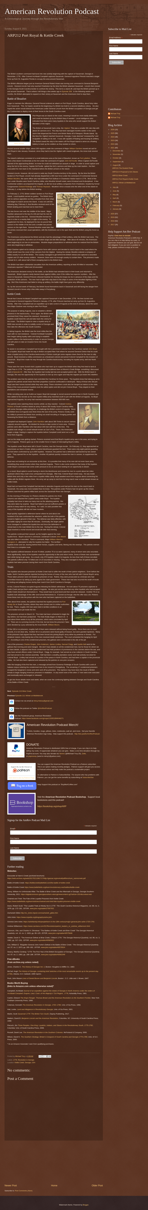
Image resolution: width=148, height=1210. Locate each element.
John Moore (61, 537)
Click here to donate (16, 755)
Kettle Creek (78, 341)
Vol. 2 (33, 967)
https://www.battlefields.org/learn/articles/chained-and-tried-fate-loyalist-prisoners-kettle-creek (43, 901)
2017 (113, 225)
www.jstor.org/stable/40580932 (42, 940)
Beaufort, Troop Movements (78, 225)
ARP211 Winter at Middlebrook (123, 183)
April (114, 198)
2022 (113, 144)
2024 (113, 137)
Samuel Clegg (67, 644)
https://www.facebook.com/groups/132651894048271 (43, 718)
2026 (113, 130)
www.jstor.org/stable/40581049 (53, 955)
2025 (113, 133)
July (114, 187)
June (115, 191)
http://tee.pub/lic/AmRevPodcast (87, 734)
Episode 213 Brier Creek (21, 691)
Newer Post (11, 1185)
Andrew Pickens (89, 432)
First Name (15, 838)
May (114, 195)
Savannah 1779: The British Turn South (33, 1014)
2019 (113, 217)
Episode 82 (17, 372)
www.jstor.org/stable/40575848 (60, 933)
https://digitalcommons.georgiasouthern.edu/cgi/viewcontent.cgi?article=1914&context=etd (56, 894)
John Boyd (93, 349)
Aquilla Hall (81, 644)
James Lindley (55, 644)
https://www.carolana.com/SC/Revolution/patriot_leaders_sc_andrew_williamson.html (56, 926)
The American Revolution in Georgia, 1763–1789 (42, 1005)
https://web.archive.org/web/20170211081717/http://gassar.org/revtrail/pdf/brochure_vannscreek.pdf (46, 878)
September (117, 162)
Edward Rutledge (25, 187)
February (116, 205)
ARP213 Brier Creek (120, 175)
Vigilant (67, 128)
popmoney (32, 756)
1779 (15, 1060)
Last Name (15, 848)
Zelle (84, 754)
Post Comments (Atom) (23, 1191)
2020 (113, 214)
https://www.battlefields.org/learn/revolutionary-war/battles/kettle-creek (51, 887)
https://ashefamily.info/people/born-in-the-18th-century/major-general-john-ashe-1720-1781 (58, 922)
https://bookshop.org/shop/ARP (51, 806)
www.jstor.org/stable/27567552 (42, 908)
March (115, 202)
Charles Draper (30, 644)
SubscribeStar (88, 777)
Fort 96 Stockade (86, 623)
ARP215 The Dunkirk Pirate (122, 168)
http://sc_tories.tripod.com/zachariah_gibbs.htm (39, 913)
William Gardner (75, 148)
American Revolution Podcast (52, 11)
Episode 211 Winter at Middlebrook (29, 696)
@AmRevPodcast (45, 708)
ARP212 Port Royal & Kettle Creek (125, 179)
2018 (113, 221)
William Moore (53, 625)
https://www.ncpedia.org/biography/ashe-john (34, 917)
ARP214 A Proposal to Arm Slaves (125, 172)
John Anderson (43, 644)
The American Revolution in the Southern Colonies (43, 1032)
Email (14, 828)
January (116, 209)
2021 (113, 148)
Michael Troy (115, 114)
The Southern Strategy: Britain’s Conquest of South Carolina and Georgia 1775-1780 (54, 1037)
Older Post (97, 1185)
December (117, 151)
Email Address (115, 37)
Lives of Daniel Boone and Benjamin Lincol (39, 978)
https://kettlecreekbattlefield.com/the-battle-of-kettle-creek (47, 883)
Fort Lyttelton (85, 158)
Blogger (86, 1205)
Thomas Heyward (43, 187)
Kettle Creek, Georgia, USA (25, 1063)
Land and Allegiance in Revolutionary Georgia (35, 1009)
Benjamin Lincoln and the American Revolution (39, 1018)
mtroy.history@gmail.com (43, 701)
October (116, 158)
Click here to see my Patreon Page (21, 778)
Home (54, 1185)
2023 (113, 140)
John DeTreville (71, 161)
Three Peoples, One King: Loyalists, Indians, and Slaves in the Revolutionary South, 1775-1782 (55, 1025)
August (115, 165)
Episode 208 (67, 91)
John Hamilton (38, 422)
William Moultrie (19, 143)
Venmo (62, 754)
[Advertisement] (54, 1162)
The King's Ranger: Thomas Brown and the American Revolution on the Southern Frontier (55, 998)
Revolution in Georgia (26, 1060)
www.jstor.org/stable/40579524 (53, 947)
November (117, 154)
